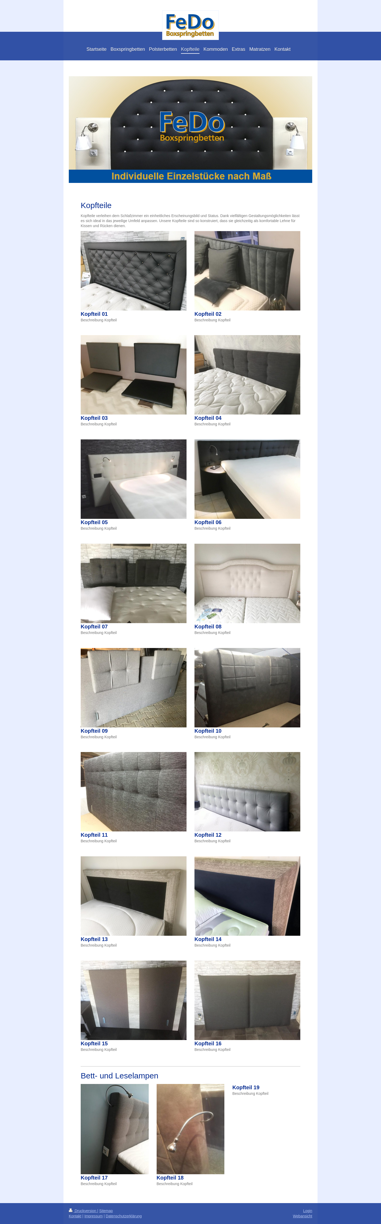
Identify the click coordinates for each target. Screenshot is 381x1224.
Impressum (93, 1216)
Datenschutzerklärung (124, 1216)
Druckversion (83, 1211)
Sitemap (106, 1211)
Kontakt (75, 1216)
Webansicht (302, 1216)
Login (307, 1211)
